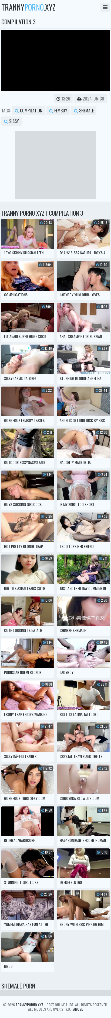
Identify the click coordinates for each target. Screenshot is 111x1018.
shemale (84, 110)
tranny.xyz (28, 7)
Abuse (78, 1009)
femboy (58, 110)
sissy (11, 121)
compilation (28, 110)
